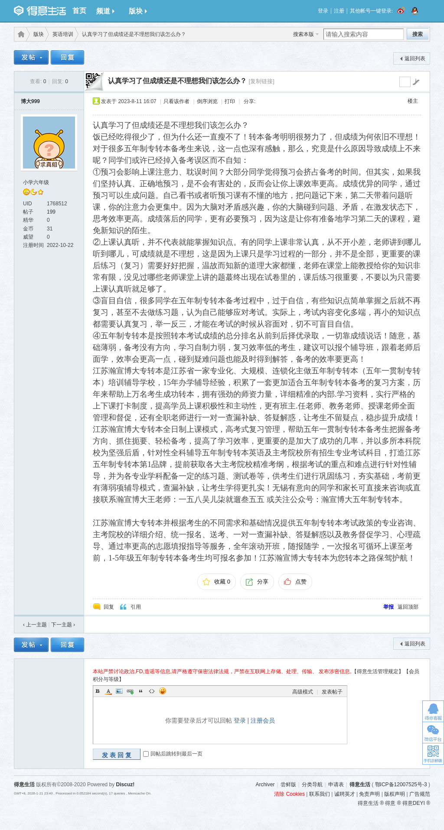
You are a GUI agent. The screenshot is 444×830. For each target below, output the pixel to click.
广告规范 (419, 794)
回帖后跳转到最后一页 (176, 754)
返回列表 (415, 58)
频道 (105, 11)
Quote (141, 691)
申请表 (336, 784)
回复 (109, 607)
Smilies (162, 691)
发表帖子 (332, 692)
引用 (136, 607)
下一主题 (63, 625)
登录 (323, 11)
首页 (79, 10)
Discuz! (125, 784)
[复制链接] (261, 81)
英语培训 (62, 34)
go (416, 82)
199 (51, 212)
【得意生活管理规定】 (378, 671)
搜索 (417, 34)
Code (151, 691)
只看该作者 (176, 101)
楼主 (413, 101)
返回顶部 (408, 607)
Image (119, 691)
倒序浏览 (207, 101)
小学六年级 (36, 182)
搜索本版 (303, 34)
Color (108, 691)
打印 (230, 101)
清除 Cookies (289, 794)
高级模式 (302, 692)
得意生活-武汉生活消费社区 (19, 34)
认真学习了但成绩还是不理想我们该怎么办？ (177, 80)
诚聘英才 (344, 794)
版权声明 (394, 794)
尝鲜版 (288, 784)
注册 (339, 11)
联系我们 (319, 794)
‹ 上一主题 (35, 625)
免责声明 (369, 794)
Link (130, 691)
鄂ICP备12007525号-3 (401, 784)
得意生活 (359, 784)
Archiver (264, 784)
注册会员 (263, 720)
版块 (138, 11)
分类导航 (312, 784)
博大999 (30, 101)
